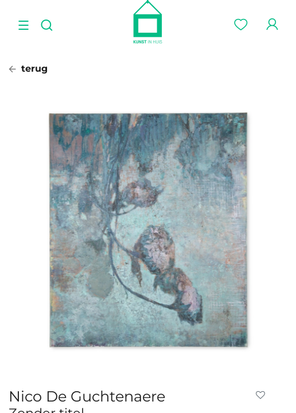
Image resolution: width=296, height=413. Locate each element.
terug (28, 68)
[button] (262, 395)
